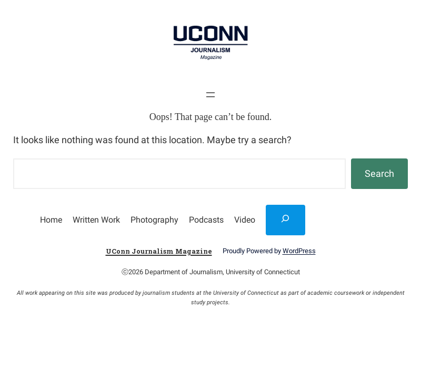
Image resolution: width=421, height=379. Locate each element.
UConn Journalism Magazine (159, 251)
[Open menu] (210, 94)
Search (379, 173)
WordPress (299, 251)
